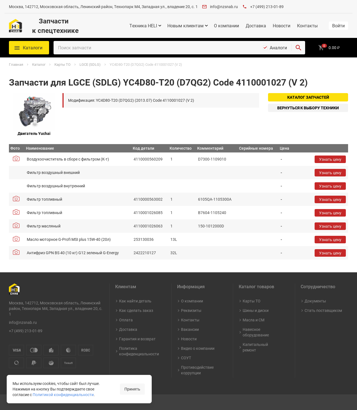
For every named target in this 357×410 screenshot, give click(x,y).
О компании (226, 26)
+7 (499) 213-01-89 (267, 6)
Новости (281, 26)
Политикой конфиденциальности (63, 394)
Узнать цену (330, 159)
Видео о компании (197, 348)
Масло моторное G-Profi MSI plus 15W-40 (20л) (69, 239)
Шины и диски (256, 310)
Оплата (126, 319)
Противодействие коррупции (197, 370)
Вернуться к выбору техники (308, 107)
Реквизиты (191, 310)
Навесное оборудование (256, 332)
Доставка (256, 26)
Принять (132, 389)
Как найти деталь (135, 301)
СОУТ (186, 357)
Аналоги (278, 48)
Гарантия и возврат (137, 338)
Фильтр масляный (44, 226)
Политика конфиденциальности (139, 351)
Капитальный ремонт (255, 347)
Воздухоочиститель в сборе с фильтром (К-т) (68, 159)
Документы (315, 301)
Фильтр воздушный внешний (53, 172)
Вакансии (190, 329)
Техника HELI (143, 26)
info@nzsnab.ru (224, 6)
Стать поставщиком (323, 310)
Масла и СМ (253, 319)
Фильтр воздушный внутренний (56, 185)
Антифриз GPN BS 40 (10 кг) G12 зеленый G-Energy (73, 252)
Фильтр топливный (44, 199)
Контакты (307, 26)
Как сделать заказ (136, 310)
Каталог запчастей (308, 97)
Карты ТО (251, 301)
